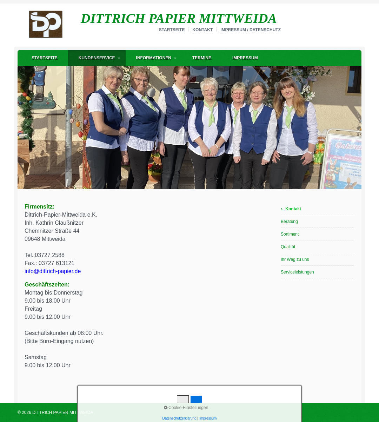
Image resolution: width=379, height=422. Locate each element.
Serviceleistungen (297, 272)
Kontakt (202, 29)
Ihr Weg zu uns (295, 259)
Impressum (245, 57)
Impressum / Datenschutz (250, 29)
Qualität (288, 246)
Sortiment (290, 234)
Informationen (153, 57)
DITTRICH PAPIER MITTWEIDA (179, 18)
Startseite (172, 29)
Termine (201, 57)
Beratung (289, 221)
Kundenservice (97, 57)
